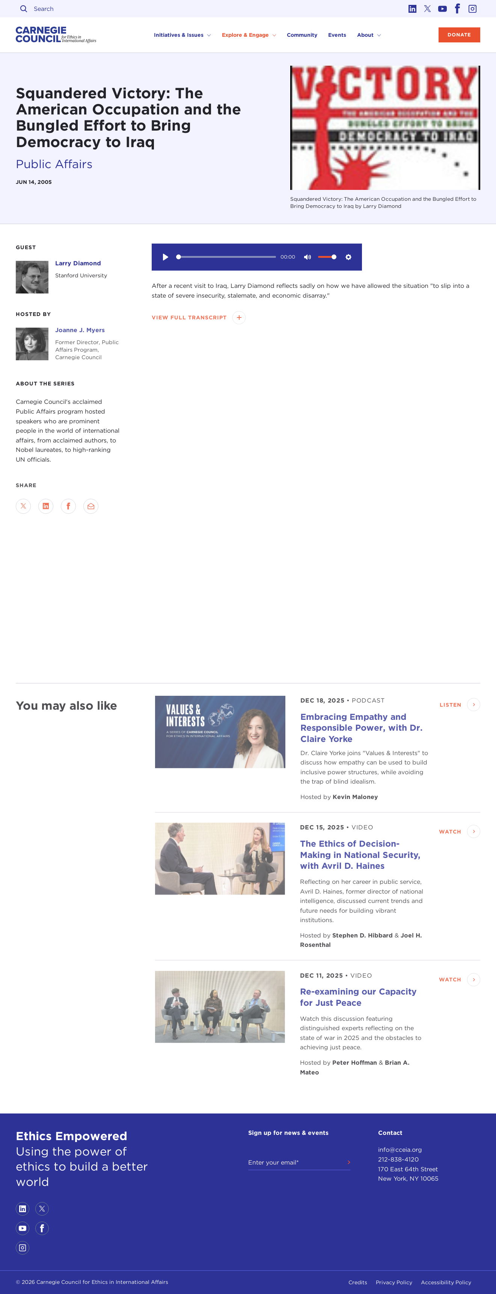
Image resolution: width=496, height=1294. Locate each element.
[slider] (226, 256)
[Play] (165, 257)
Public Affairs (54, 164)
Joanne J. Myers (80, 330)
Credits (357, 1282)
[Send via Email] (90, 506)
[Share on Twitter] (23, 506)
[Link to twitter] (427, 8)
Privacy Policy (394, 1282)
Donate (459, 35)
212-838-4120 (398, 1159)
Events (337, 35)
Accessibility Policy (446, 1282)
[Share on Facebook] (68, 506)
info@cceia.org (400, 1149)
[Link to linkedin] (412, 8)
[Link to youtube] (442, 8)
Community (302, 35)
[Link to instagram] (472, 8)
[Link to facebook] (457, 8)
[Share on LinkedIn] (45, 506)
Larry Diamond (78, 263)
